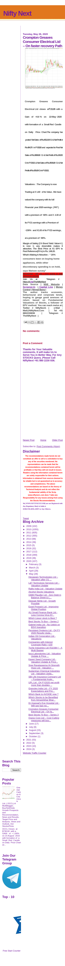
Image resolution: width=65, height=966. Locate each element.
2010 (29, 529)
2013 (29, 538)
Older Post (57, 440)
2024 (29, 749)
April (31, 570)
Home (43, 440)
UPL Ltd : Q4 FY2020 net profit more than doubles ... (43, 683)
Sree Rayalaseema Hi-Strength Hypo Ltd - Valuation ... (44, 666)
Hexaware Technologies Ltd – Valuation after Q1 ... (43, 578)
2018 (29, 555)
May (31, 574)
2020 (29, 561)
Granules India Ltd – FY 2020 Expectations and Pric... (43, 689)
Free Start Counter (11, 951)
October (33, 736)
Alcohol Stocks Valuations (41, 592)
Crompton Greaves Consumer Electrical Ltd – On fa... (43, 710)
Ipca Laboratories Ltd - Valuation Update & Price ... (44, 654)
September (35, 733)
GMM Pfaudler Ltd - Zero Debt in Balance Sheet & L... (44, 596)
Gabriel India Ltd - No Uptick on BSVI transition (44, 626)
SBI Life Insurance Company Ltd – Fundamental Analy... (44, 678)
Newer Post (28, 440)
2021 (29, 739)
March (32, 567)
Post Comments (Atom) (48, 446)
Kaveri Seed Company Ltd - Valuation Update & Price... (43, 660)
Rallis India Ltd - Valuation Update (45, 588)
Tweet (26, 518)
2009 (29, 526)
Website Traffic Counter (34, 753)
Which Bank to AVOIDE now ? (43, 694)
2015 (29, 545)
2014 (29, 542)
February (34, 564)
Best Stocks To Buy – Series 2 (43, 621)
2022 (29, 743)
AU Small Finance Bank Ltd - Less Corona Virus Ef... (42, 613)
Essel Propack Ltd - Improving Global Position (43, 608)
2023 (29, 746)
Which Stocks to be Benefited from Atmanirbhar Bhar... (43, 698)
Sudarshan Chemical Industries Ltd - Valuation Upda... (44, 672)
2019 (29, 558)
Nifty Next (17, 13)
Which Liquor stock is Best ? (42, 618)
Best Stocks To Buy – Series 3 (43, 714)
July (31, 727)
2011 (29, 532)
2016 (29, 548)
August (33, 730)
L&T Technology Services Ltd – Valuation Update (43, 584)
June (31, 723)
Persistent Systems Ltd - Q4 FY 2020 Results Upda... (44, 631)
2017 (29, 551)
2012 (29, 535)
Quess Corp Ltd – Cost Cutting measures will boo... (43, 719)
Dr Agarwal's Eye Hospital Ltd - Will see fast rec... (43, 704)
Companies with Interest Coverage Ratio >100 (40, 643)
